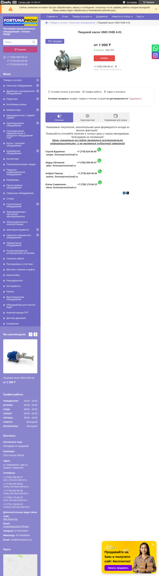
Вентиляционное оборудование (15, 298)
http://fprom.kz (10, 519)
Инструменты (13, 286)
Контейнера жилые (16, 104)
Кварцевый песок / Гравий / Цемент (20, 116)
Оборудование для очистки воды (20, 306)
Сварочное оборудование (20, 193)
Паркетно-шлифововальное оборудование (15, 172)
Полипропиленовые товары (21, 164)
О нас (65, 16)
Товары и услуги (12, 80)
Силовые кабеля (15, 258)
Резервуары (12, 180)
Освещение (12, 323)
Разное (10, 291)
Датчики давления (16, 318)
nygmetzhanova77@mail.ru (17, 526)
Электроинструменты (17, 229)
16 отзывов (132, 2)
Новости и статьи (121, 16)
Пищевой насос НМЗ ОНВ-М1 (19, 378)
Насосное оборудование (19, 85)
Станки (10, 198)
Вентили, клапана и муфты (20, 269)
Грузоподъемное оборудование (15, 124)
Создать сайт (24, 2)
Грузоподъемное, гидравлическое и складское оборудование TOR (19, 134)
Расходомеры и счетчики (19, 264)
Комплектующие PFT (17, 312)
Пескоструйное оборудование (14, 186)
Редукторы (12, 99)
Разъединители (14, 280)
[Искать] (33, 42)
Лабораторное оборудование (14, 244)
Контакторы (12, 159)
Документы (102, 16)
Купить (104, 58)
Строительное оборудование (13, 205)
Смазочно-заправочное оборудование (18, 236)
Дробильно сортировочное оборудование (20, 92)
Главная (51, 16)
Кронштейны (13, 275)
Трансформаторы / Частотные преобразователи (16, 214)
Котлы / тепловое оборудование (15, 144)
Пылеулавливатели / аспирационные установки (20, 251)
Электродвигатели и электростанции (17, 223)
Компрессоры (13, 110)
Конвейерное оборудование (13, 152)
